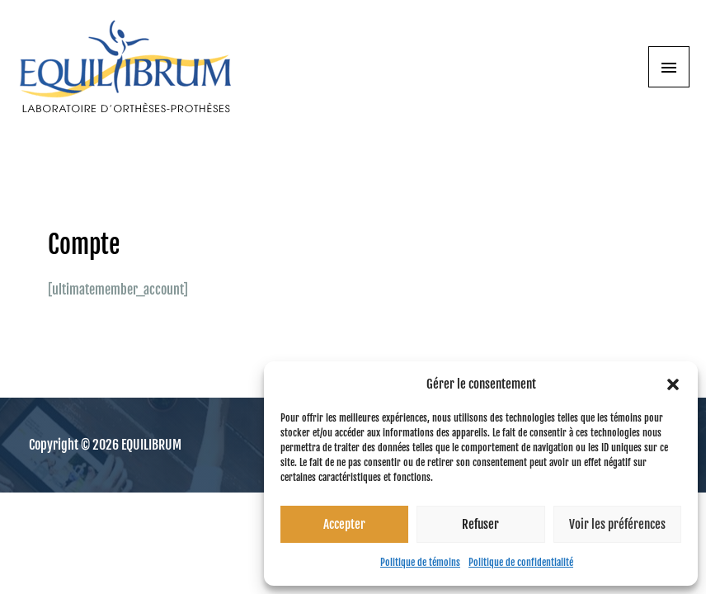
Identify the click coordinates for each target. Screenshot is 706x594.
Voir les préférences (617, 524)
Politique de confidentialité (520, 562)
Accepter (344, 524)
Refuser (480, 524)
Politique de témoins (420, 562)
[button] (673, 384)
